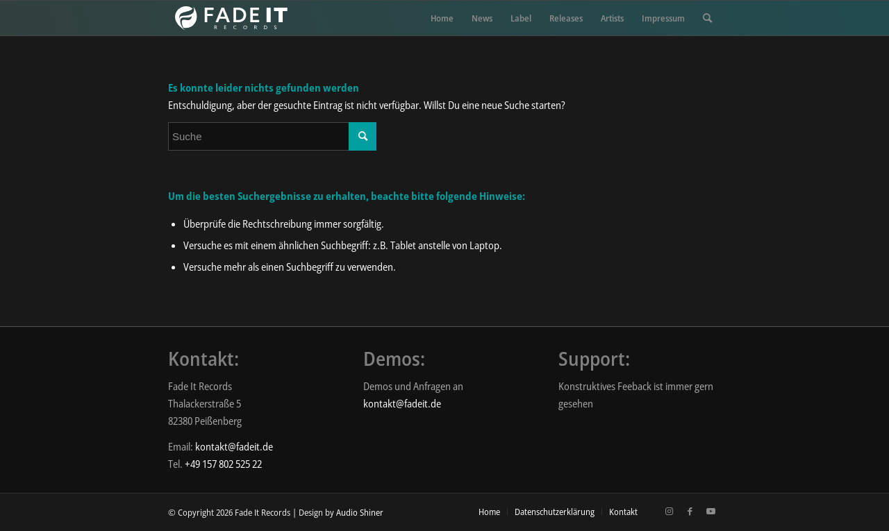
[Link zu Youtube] (710, 510)
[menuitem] (442, 18)
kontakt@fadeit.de (234, 446)
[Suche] (707, 18)
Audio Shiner (359, 512)
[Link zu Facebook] (689, 510)
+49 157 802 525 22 (223, 464)
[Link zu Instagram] (668, 510)
